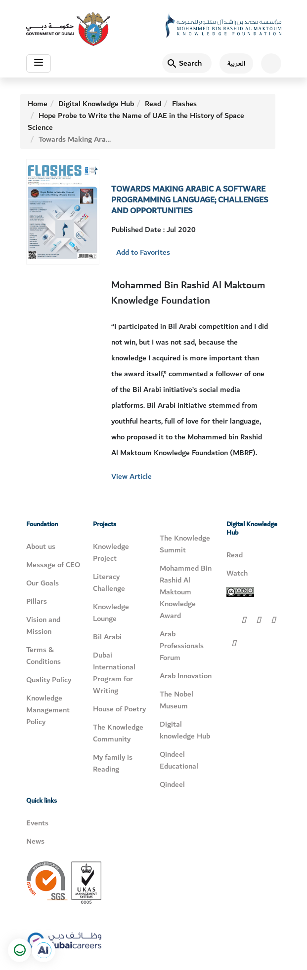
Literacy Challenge (109, 582)
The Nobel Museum (176, 700)
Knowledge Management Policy (48, 710)
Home (37, 103)
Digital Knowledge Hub (96, 103)
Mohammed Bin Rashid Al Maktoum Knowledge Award (186, 592)
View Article (131, 476)
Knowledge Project (111, 552)
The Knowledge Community (118, 733)
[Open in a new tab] (43, 950)
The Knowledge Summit (185, 544)
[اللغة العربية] (232, 63)
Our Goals (42, 583)
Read (153, 103)
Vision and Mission (43, 625)
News (35, 841)
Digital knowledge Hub (185, 730)
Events (37, 822)
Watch (237, 573)
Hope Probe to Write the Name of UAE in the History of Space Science (136, 121)
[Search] (187, 63)
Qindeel (172, 784)
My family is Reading (112, 763)
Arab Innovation (186, 675)
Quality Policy (48, 679)
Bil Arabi (107, 636)
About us (40, 546)
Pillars (36, 601)
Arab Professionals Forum (182, 645)
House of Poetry (119, 708)
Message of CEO (53, 564)
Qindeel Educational (179, 760)
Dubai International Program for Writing (114, 673)
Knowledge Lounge (111, 612)
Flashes (184, 103)
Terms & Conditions (43, 655)
